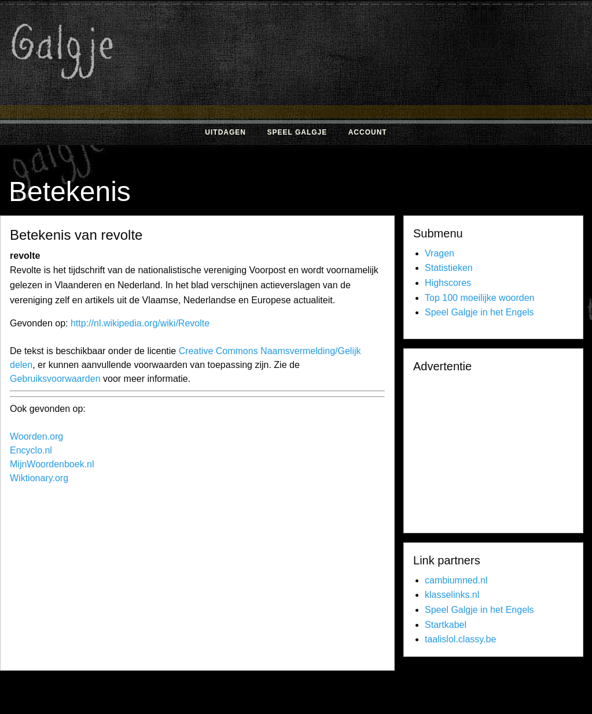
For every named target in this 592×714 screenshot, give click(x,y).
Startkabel (445, 625)
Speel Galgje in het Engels (479, 312)
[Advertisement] (218, 580)
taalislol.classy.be (460, 639)
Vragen (439, 253)
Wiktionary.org (39, 478)
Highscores (448, 283)
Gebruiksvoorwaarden (55, 379)
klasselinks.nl (452, 595)
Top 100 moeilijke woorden (479, 298)
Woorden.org (36, 436)
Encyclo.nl (31, 450)
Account (367, 132)
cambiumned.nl (456, 580)
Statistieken (449, 268)
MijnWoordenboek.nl (52, 464)
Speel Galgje (297, 132)
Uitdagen (225, 132)
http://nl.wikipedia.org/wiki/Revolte (140, 323)
